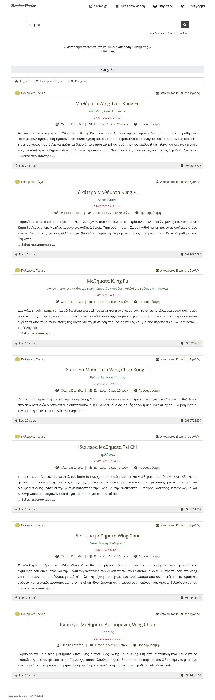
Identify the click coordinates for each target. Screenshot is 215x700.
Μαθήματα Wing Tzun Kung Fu (107, 103)
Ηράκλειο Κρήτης (113, 377)
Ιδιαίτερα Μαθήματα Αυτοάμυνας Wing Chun (107, 624)
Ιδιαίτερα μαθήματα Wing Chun (107, 536)
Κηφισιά (162, 288)
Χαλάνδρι (94, 111)
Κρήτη (94, 377)
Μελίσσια (78, 288)
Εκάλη (91, 288)
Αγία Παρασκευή (115, 111)
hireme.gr (98, 6)
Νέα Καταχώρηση (130, 6)
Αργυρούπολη (107, 200)
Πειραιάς (107, 632)
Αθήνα (51, 288)
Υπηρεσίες (163, 6)
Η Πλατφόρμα (193, 6)
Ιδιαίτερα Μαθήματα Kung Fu (108, 192)
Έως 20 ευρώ (26, 343)
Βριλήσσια (147, 288)
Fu (92, 133)
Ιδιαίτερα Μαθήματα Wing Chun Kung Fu (107, 370)
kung (81, 476)
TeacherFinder (23, 6)
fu (184, 399)
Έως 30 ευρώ (26, 598)
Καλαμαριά (117, 543)
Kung (84, 133)
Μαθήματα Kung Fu (107, 281)
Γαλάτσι (63, 288)
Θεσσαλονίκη (99, 543)
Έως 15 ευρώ (26, 254)
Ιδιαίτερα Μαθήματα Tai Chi (107, 447)
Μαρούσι (116, 288)
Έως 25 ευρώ (26, 166)
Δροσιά (102, 288)
